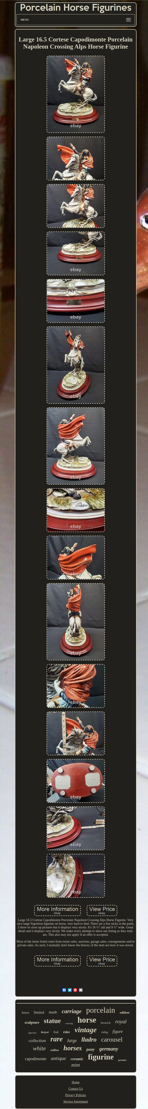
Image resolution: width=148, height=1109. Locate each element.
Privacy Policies (75, 1095)
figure (118, 1031)
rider (66, 1032)
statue (52, 1020)
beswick (106, 1022)
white (39, 1048)
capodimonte (35, 1059)
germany (108, 1049)
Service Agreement (75, 1101)
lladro (89, 1039)
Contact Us (75, 1088)
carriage (71, 1011)
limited (39, 1012)
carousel (112, 1039)
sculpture (32, 1022)
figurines (32, 1033)
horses (72, 1048)
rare (56, 1039)
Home (75, 1082)
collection (37, 1040)
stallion (54, 1050)
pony (91, 1049)
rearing (69, 1023)
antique (58, 1058)
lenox (25, 1012)
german (122, 1060)
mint (75, 1065)
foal (56, 1032)
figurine (101, 1057)
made (53, 1012)
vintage (86, 1030)
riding (104, 1032)
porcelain (100, 1010)
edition (125, 1012)
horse (87, 1019)
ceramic (77, 1059)
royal (121, 1021)
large (72, 1040)
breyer (45, 1032)
